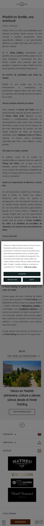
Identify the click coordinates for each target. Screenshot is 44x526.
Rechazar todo (12, 280)
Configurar (22, 274)
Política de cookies (30, 267)
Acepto (31, 280)
